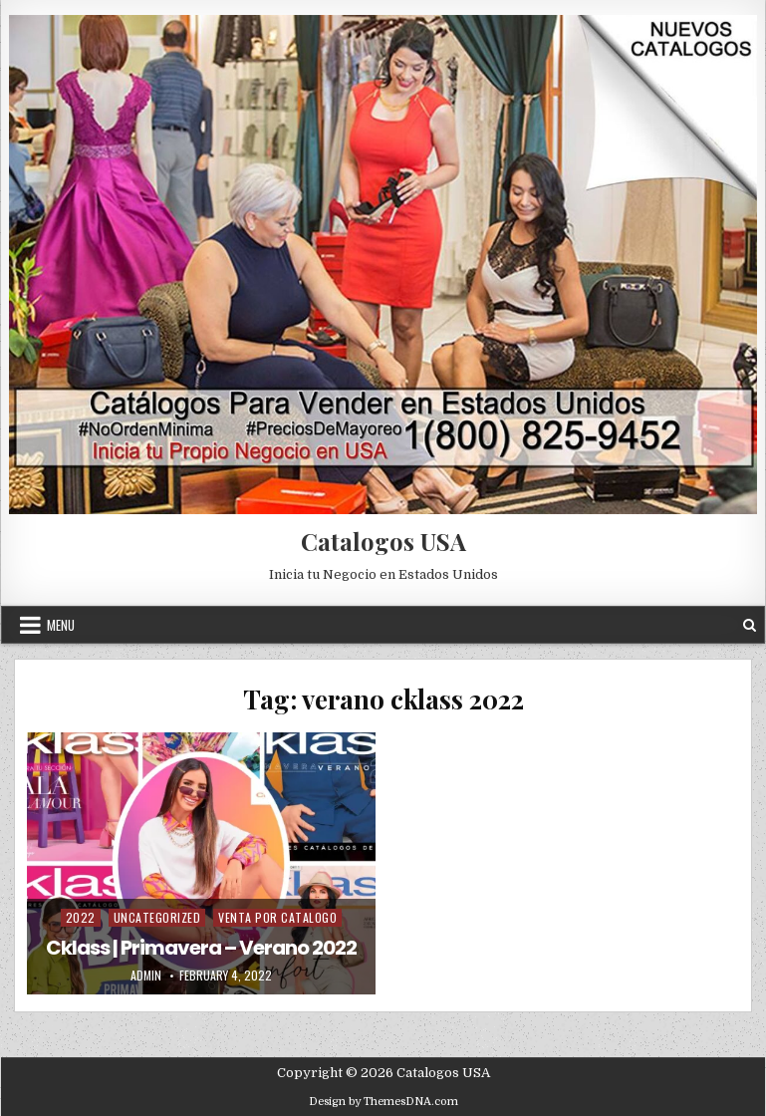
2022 (81, 917)
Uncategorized (157, 917)
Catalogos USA (383, 541)
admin (145, 975)
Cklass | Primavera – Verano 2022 (201, 948)
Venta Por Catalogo (277, 917)
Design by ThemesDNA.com (383, 1101)
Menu (61, 625)
